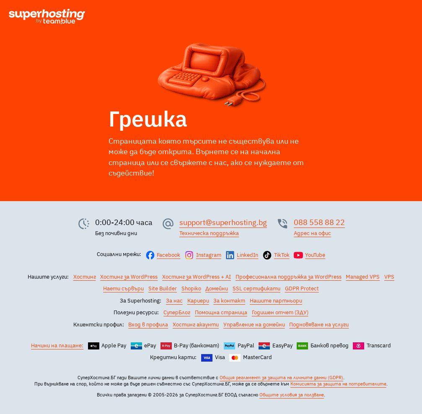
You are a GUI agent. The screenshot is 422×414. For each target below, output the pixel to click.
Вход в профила (148, 324)
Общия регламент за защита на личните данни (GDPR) (281, 377)
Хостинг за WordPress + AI (196, 276)
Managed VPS (363, 276)
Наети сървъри (123, 288)
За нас (174, 300)
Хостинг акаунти (196, 324)
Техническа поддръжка (209, 233)
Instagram (208, 254)
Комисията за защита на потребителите (338, 384)
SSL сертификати (256, 288)
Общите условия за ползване (291, 395)
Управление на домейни (254, 324)
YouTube (315, 254)
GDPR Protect (302, 288)
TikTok (282, 254)
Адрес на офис (312, 233)
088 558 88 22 (319, 222)
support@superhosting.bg (223, 222)
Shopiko (191, 288)
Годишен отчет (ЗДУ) (280, 312)
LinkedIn (247, 254)
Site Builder (162, 288)
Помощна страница (221, 312)
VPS (389, 276)
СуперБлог (176, 312)
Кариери (198, 300)
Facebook (168, 254)
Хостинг (84, 276)
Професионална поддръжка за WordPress (289, 276)
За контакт (229, 300)
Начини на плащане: (57, 345)
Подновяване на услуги (319, 324)
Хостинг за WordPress (129, 276)
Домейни (216, 288)
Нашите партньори (276, 300)
